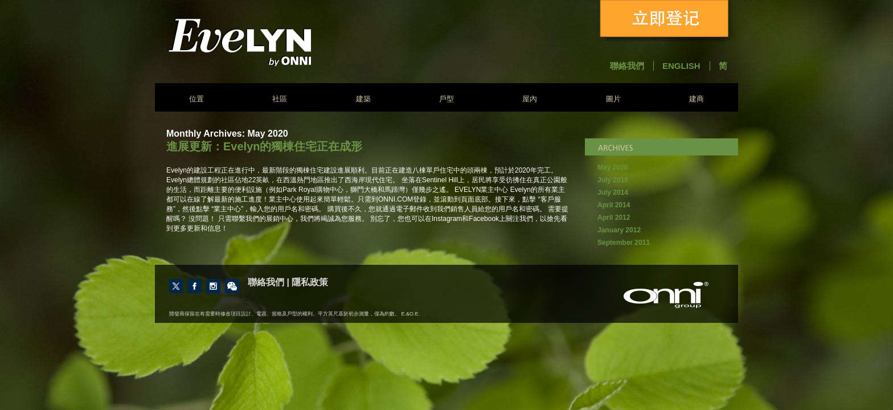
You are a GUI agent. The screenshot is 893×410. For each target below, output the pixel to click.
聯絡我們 (627, 66)
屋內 (529, 99)
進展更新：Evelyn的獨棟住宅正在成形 (264, 146)
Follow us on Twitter (176, 286)
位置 (196, 99)
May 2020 (612, 167)
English (681, 66)
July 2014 (612, 192)
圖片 (613, 99)
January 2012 (619, 230)
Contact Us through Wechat (232, 286)
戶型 (446, 99)
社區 (279, 99)
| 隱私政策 (307, 282)
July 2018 (612, 180)
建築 (363, 99)
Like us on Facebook (194, 286)
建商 (696, 99)
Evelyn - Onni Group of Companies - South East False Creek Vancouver (269, 42)
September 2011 (623, 243)
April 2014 (613, 205)
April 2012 (613, 218)
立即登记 (666, 21)
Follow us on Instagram (213, 286)
